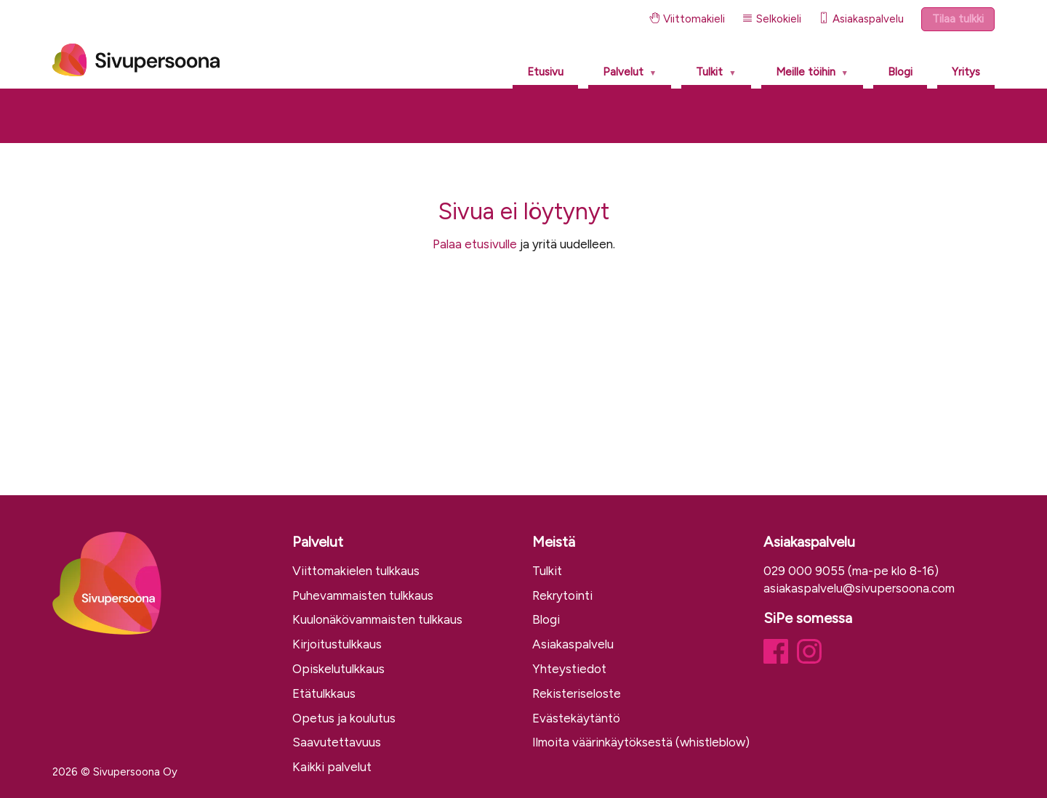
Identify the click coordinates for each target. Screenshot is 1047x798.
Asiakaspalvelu (861, 18)
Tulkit (709, 71)
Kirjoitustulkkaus (337, 644)
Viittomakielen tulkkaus (356, 570)
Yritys (966, 71)
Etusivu (545, 71)
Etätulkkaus (324, 693)
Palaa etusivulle (475, 244)
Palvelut (623, 71)
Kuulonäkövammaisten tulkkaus (377, 619)
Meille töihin (805, 71)
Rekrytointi (562, 595)
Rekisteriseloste (576, 693)
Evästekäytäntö (576, 718)
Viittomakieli (687, 18)
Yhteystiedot (569, 668)
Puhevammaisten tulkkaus (362, 595)
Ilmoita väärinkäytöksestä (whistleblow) (641, 742)
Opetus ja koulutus (344, 718)
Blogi (900, 71)
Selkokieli (771, 18)
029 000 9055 (804, 570)
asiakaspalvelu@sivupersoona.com (859, 588)
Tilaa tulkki (958, 18)
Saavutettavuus (336, 742)
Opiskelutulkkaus (338, 668)
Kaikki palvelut (332, 767)
